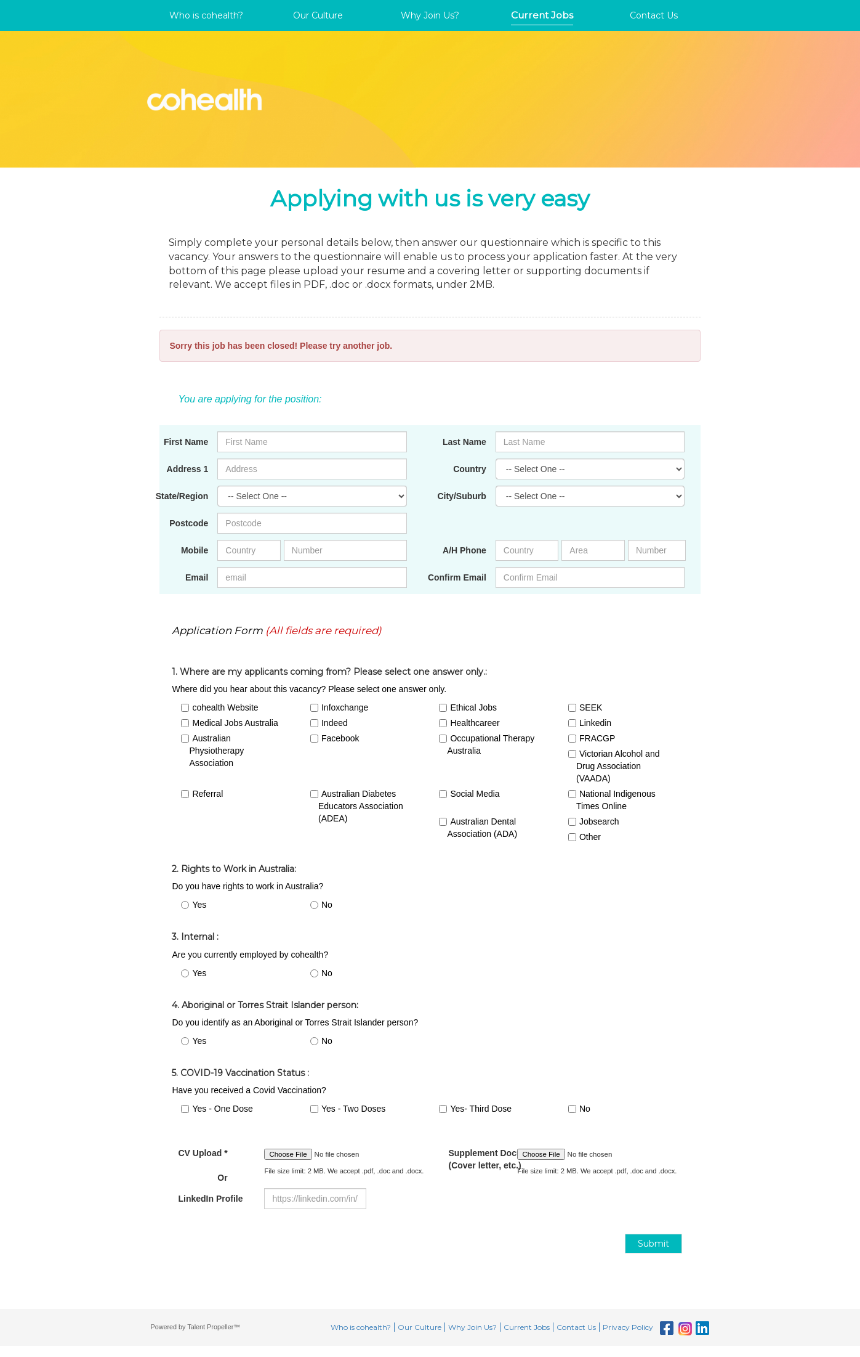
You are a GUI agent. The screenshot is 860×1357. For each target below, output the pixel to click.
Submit (653, 1243)
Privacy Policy (628, 1327)
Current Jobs (542, 15)
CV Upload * (202, 1165)
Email (196, 577)
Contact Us (654, 15)
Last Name (464, 442)
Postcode (188, 523)
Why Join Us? (430, 15)
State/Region (182, 496)
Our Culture (318, 15)
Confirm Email (457, 577)
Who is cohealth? (206, 15)
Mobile (194, 550)
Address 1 (188, 469)
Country (469, 469)
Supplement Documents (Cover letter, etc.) (473, 1159)
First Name (186, 442)
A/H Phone (464, 550)
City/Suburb (461, 496)
